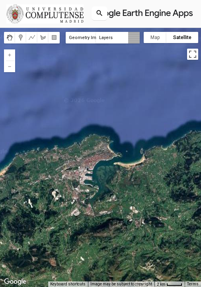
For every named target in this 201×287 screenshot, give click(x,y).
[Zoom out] (9, 66)
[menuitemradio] (9, 37)
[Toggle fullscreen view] (192, 54)
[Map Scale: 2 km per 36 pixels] (169, 284)
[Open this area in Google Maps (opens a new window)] (15, 282)
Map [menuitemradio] (155, 37)
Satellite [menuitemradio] (182, 37)
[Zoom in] (9, 55)
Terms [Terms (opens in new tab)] (193, 284)
